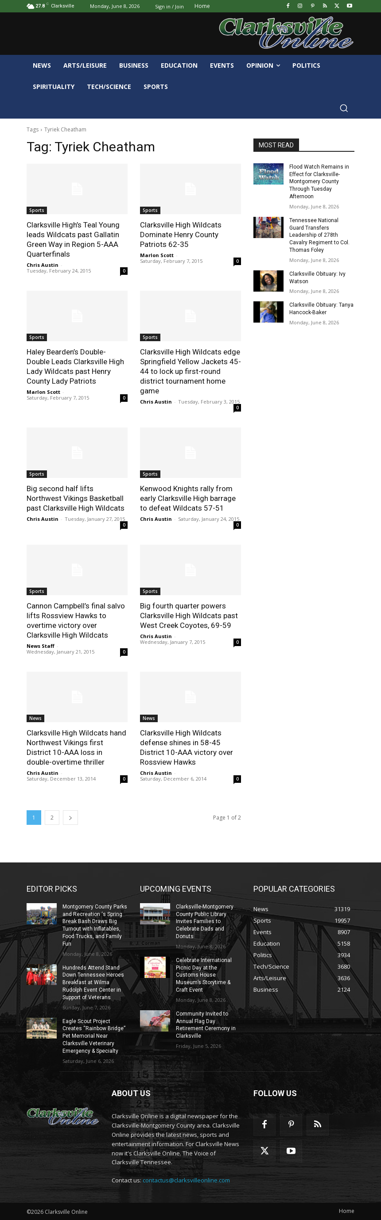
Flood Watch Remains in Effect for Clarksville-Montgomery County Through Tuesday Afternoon (319, 182)
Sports (36, 210)
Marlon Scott (157, 255)
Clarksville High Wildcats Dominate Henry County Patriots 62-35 (181, 234)
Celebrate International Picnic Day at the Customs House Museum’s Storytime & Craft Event (204, 975)
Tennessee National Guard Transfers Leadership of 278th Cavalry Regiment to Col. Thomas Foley (319, 235)
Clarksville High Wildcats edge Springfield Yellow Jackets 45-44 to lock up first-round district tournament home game (190, 371)
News (35, 718)
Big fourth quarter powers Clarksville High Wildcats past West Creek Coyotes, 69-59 (189, 615)
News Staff (40, 646)
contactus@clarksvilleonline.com (186, 1180)
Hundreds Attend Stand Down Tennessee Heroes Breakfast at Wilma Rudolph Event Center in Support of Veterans (93, 983)
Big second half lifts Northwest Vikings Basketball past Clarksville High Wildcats (75, 498)
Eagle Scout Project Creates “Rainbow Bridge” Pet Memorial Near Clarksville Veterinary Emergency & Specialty (93, 1036)
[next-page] (70, 817)
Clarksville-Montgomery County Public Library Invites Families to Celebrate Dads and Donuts (204, 921)
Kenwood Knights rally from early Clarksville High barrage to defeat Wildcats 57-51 (188, 498)
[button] (343, 108)
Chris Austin (42, 265)
